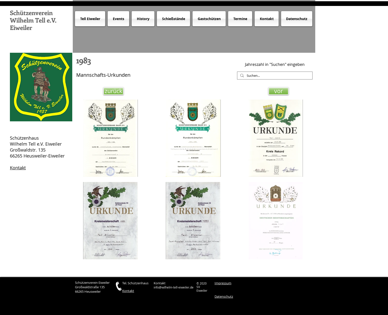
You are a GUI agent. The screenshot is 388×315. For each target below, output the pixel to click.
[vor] (278, 91)
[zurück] (113, 91)
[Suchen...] (274, 76)
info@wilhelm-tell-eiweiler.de (174, 287)
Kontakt (18, 168)
